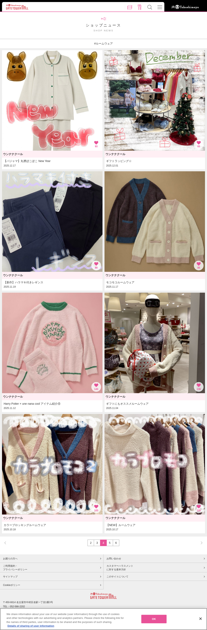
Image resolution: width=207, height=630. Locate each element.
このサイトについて (117, 576)
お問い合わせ (114, 558)
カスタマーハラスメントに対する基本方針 (120, 567)
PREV (7, 543)
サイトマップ (10, 576)
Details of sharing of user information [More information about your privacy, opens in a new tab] (30, 625)
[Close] (200, 618)
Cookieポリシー (11, 585)
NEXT (199, 543)
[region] (103, 619)
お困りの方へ (10, 558)
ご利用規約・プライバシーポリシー (15, 567)
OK (154, 618)
